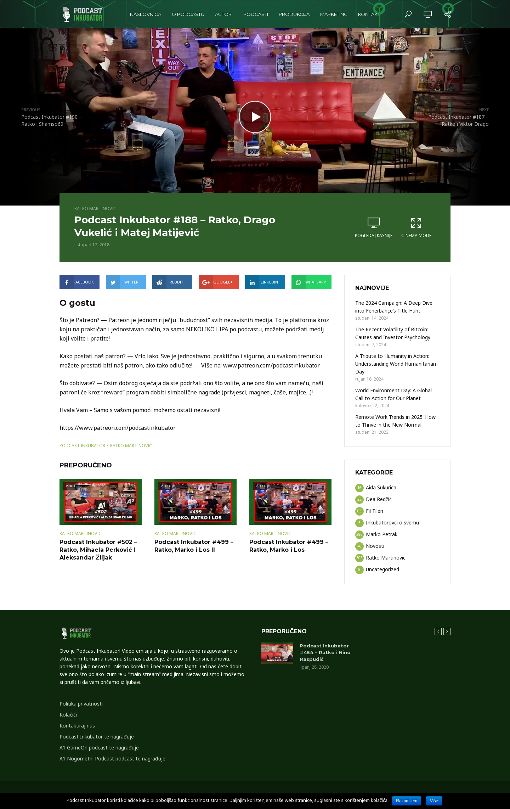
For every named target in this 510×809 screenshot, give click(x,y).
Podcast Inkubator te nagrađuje (97, 736)
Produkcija (294, 14)
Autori (224, 14)
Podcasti (255, 14)
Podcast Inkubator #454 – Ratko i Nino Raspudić (325, 652)
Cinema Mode (416, 227)
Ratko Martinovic (95, 209)
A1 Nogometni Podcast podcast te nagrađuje (112, 758)
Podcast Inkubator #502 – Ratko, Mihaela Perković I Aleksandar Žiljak (98, 550)
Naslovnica (145, 14)
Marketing (333, 14)
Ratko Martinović (131, 446)
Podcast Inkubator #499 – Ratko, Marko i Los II (193, 546)
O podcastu (188, 14)
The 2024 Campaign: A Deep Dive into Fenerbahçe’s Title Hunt (393, 306)
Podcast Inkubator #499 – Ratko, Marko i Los (288, 546)
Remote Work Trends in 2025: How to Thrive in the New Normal (395, 421)
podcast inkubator (82, 446)
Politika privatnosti (81, 703)
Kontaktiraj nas (77, 725)
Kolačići (68, 714)
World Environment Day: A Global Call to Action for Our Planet (393, 394)
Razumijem (406, 800)
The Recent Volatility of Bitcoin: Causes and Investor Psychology (392, 333)
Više (434, 800)
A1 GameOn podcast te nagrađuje (99, 747)
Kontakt (369, 14)
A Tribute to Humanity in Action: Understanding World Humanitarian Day (395, 364)
